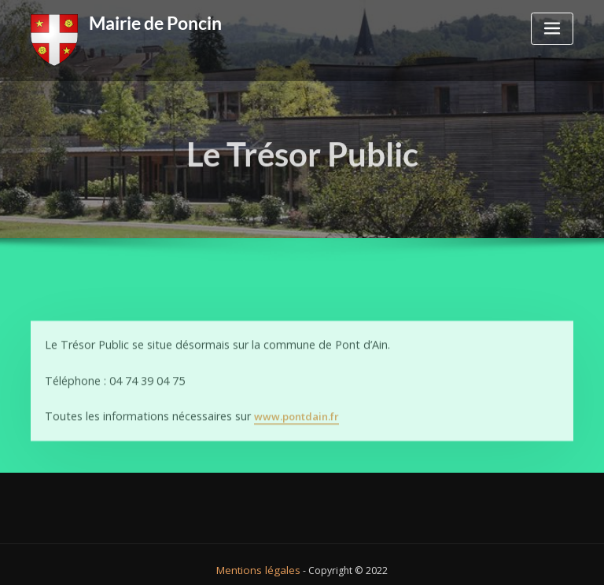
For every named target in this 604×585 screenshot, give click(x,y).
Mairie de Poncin (150, 21)
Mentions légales (258, 558)
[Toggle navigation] (552, 29)
